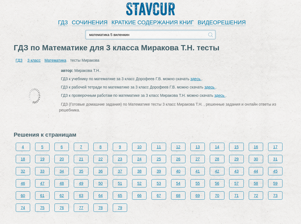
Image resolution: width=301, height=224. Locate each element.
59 (275, 183)
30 (256, 159)
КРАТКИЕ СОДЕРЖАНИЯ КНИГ (152, 22)
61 (42, 195)
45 (275, 171)
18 (23, 159)
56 (217, 183)
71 (236, 195)
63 (81, 195)
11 (159, 147)
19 (42, 159)
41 (197, 171)
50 (100, 183)
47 (42, 183)
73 (275, 195)
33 (42, 171)
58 (256, 183)
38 (139, 171)
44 (256, 171)
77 (81, 207)
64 (100, 195)
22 (100, 159)
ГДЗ (63, 22)
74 (23, 207)
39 (159, 171)
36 (100, 171)
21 (81, 159)
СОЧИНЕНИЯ (90, 22)
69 (197, 195)
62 (61, 195)
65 (120, 195)
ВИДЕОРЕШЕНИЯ (222, 22)
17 (275, 147)
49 (81, 183)
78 (100, 207)
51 (120, 183)
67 (159, 195)
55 (197, 183)
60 (23, 195)
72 (256, 195)
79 (120, 207)
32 (23, 171)
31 (275, 159)
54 (178, 183)
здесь (195, 79)
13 (197, 147)
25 (159, 159)
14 (217, 147)
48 (61, 183)
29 (236, 159)
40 (178, 171)
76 (61, 207)
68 (178, 195)
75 (42, 207)
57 (236, 183)
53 (159, 183)
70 (217, 195)
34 (61, 171)
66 (139, 195)
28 (217, 159)
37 (120, 171)
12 (178, 147)
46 (23, 183)
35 (81, 171)
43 (236, 171)
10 (139, 147)
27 (197, 159)
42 (217, 171)
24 (139, 159)
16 (256, 147)
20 (61, 159)
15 (236, 147)
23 (120, 159)
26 (178, 159)
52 (139, 183)
